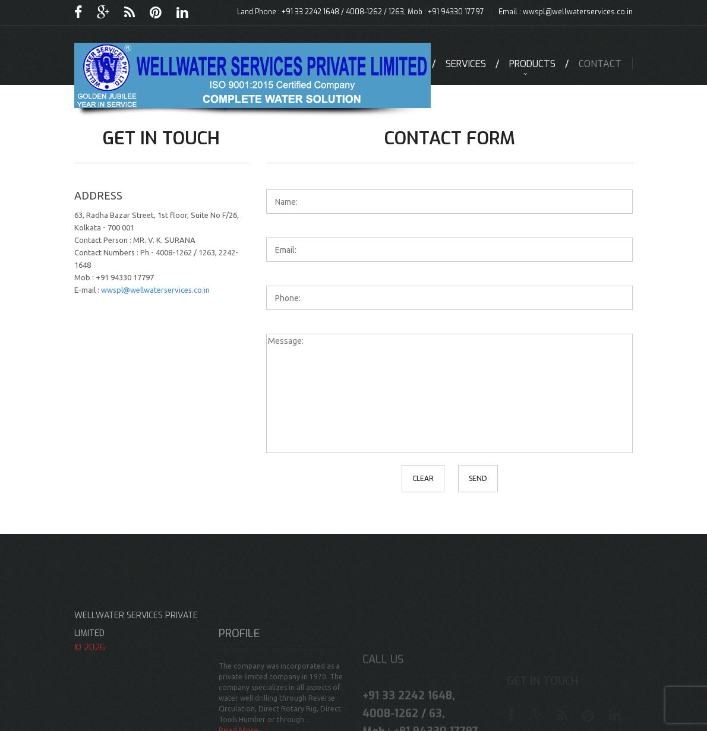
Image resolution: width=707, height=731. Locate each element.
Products (532, 64)
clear (423, 478)
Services (466, 64)
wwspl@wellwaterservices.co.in (578, 12)
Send (478, 478)
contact (600, 64)
